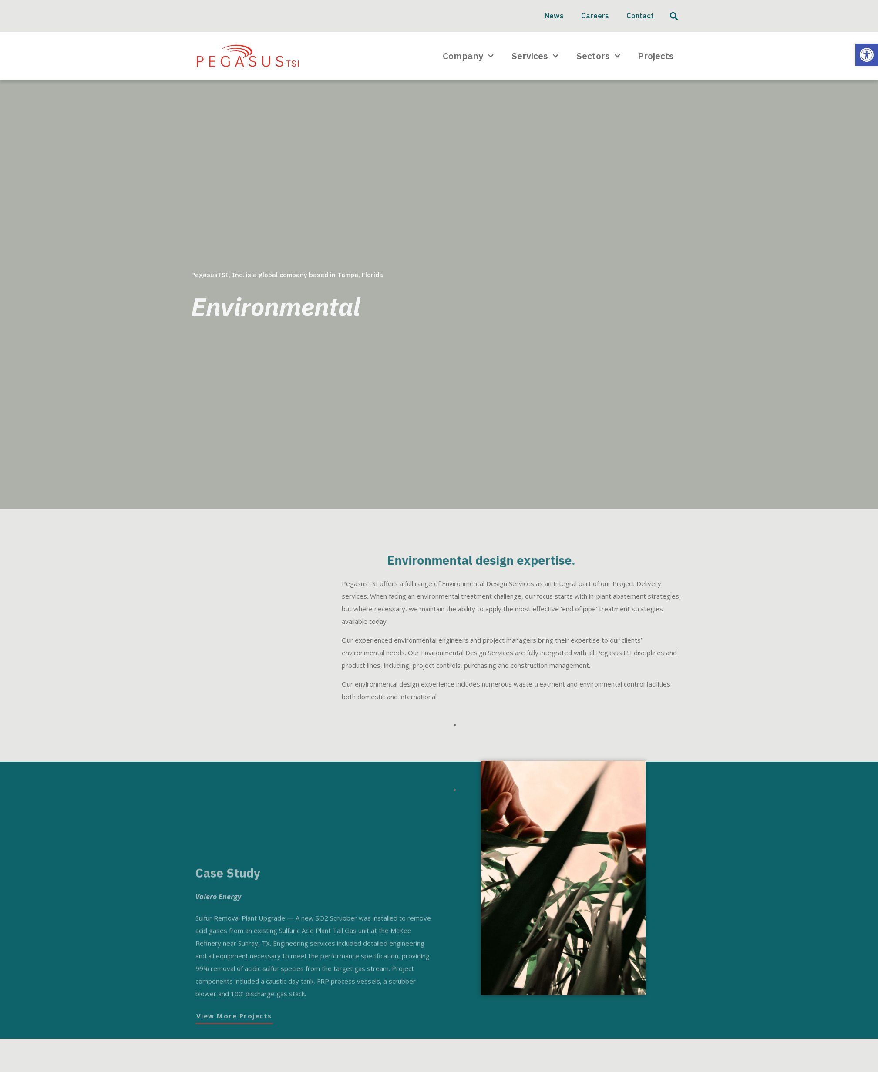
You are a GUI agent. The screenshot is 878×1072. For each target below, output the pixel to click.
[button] (866, 55)
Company (468, 56)
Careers (595, 15)
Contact (640, 15)
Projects (656, 56)
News (554, 15)
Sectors (598, 56)
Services (535, 56)
